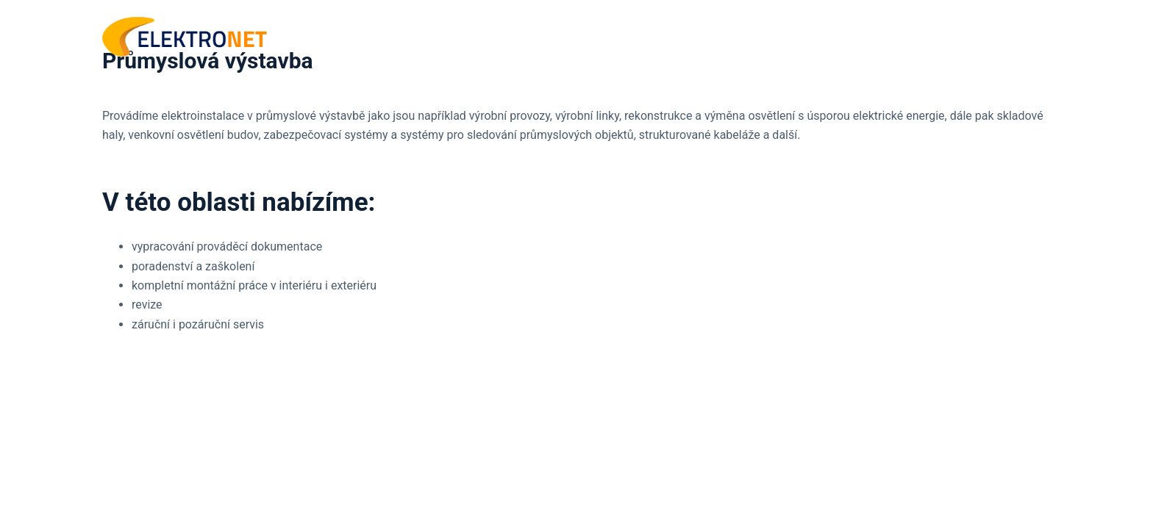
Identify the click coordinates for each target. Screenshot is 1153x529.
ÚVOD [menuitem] (853, 36)
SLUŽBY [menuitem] (930, 37)
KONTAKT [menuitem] (1011, 36)
